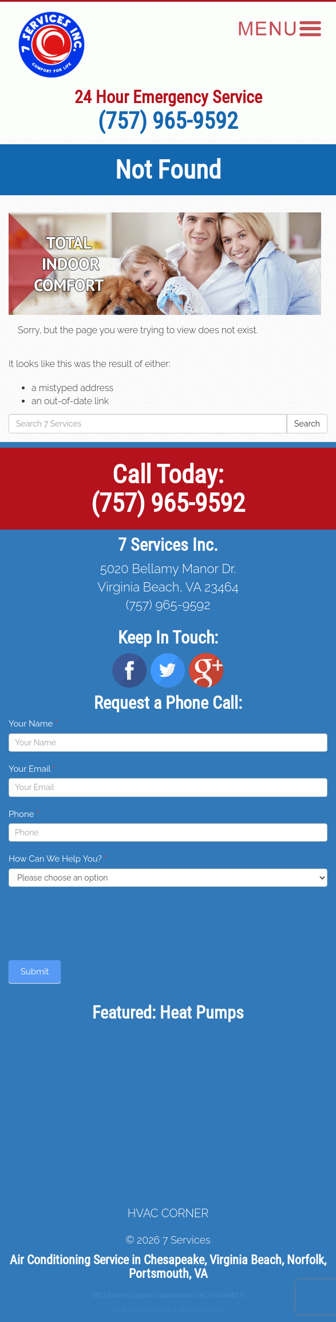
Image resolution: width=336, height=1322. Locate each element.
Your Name (33, 724)
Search (307, 423)
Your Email (32, 769)
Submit (35, 971)
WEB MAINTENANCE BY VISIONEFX (168, 1310)
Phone (24, 814)
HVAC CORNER (168, 1213)
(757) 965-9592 (168, 121)
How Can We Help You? (58, 859)
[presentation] (96, 920)
